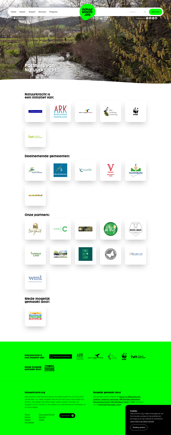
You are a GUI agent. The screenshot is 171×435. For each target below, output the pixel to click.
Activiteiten (29, 422)
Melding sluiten (139, 427)
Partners (21, 18)
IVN (132, 402)
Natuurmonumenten (101, 402)
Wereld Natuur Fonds (119, 402)
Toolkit (41, 420)
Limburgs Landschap (110, 399)
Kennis (27, 417)
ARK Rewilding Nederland (129, 399)
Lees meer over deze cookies (142, 421)
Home (27, 414)
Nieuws (28, 420)
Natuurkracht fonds (46, 414)
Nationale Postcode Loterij (110, 404)
